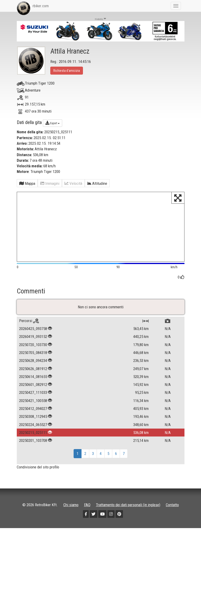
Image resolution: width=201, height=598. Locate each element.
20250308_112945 (33, 427)
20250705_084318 (33, 363)
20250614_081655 (33, 387)
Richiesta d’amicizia (66, 70)
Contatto (172, 516)
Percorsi (29, 332)
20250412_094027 (33, 419)
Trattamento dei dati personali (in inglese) (128, 516)
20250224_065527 (33, 435)
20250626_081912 (33, 380)
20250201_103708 (33, 451)
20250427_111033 (33, 403)
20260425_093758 (33, 339)
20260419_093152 (33, 347)
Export (52, 123)
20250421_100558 (33, 411)
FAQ (87, 516)
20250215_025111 (33, 443)
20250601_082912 (33, 395)
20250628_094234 (33, 371)
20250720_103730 (33, 356)
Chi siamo (70, 516)
